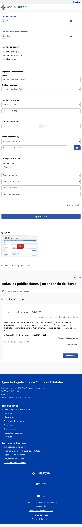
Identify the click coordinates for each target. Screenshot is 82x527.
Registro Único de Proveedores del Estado (22, 451)
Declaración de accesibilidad (41, 510)
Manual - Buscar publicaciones (15, 265)
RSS (5, 20)
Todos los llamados (12, 56)
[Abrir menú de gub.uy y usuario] (76, 2)
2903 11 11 (14, 391)
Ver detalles (72, 344)
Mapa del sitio (41, 506)
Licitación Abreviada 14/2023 (24, 312)
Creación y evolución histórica (17, 409)
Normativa (8, 425)
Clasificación (9, 163)
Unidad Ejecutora (9, 85)
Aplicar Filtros (41, 216)
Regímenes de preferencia (15, 454)
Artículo (7, 167)
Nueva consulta (74, 205)
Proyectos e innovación (14, 458)
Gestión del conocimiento (15, 462)
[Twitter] (43, 496)
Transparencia (10, 429)
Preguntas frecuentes (13, 433)
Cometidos (8, 413)
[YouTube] (38, 496)
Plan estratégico (11, 417)
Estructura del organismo (15, 421)
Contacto (5, 394)
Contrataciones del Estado (15, 447)
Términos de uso (41, 515)
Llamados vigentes (12, 52)
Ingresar (72, 355)
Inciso (4, 75)
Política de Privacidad (41, 519)
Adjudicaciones (10, 59)
